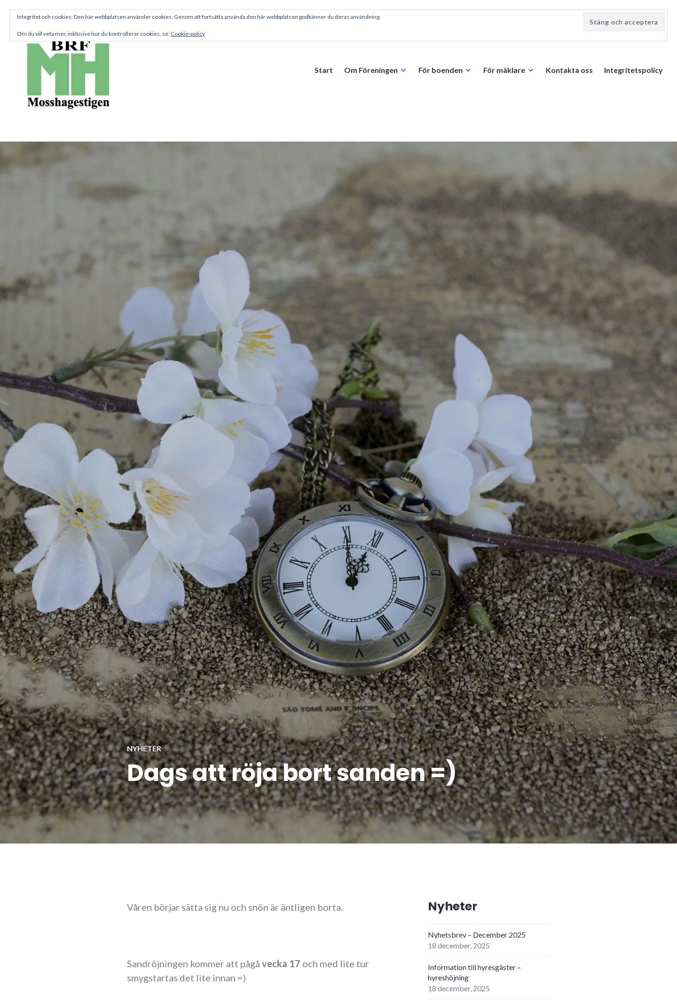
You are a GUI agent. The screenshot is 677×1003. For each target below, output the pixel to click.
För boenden (440, 69)
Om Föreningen (371, 69)
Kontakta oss (569, 69)
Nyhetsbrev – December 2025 (477, 934)
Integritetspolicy (633, 69)
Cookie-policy (188, 33)
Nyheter (144, 748)
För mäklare (504, 69)
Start (324, 69)
